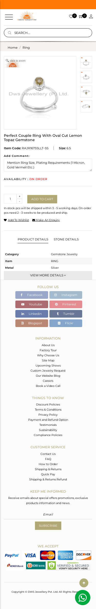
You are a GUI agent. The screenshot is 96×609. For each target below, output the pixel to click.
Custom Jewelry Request (48, 370)
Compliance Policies (48, 435)
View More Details (48, 275)
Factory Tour (48, 350)
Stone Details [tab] (66, 239)
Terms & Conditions (48, 409)
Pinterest (65, 304)
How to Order (48, 464)
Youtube (31, 304)
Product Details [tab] (33, 239)
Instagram (65, 295)
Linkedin (32, 314)
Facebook (31, 295)
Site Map (48, 360)
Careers (48, 381)
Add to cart (42, 199)
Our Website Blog (48, 375)
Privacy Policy (48, 414)
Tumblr (65, 314)
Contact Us (48, 454)
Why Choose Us (48, 355)
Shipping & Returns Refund (48, 479)
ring (26, 47)
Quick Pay (48, 474)
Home (12, 47)
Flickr (65, 323)
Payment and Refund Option (48, 420)
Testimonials (48, 425)
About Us (48, 345)
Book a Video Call (48, 386)
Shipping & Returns (48, 469)
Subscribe (48, 525)
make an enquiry (46, 220)
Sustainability (48, 430)
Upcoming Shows (48, 365)
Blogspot (31, 323)
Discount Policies (48, 404)
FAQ (48, 459)
